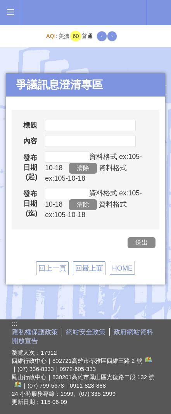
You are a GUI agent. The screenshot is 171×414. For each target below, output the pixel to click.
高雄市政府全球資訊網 (84, 12)
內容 (30, 141)
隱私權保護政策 (35, 332)
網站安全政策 (85, 332)
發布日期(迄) (30, 203)
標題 (30, 125)
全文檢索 (159, 12)
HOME (122, 268)
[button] (10, 12)
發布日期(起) (30, 167)
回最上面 (89, 268)
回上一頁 (52, 268)
